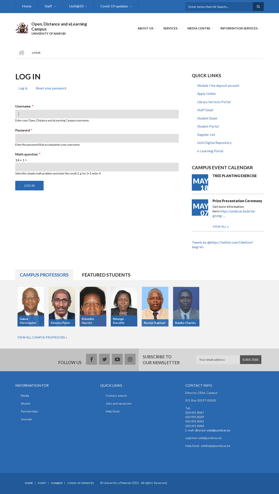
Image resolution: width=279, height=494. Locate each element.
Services (170, 28)
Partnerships (29, 411)
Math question (26, 154)
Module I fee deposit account (218, 85)
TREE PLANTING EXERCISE (235, 176)
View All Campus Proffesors (41, 337)
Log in (25, 88)
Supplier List (206, 135)
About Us (145, 28)
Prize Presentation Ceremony (237, 201)
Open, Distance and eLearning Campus (59, 26)
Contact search (116, 395)
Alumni (25, 403)
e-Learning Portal (210, 151)
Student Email (207, 118)
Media (25, 395)
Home (26, 6)
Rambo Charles (185, 323)
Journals (26, 419)
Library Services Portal (214, 102)
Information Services (239, 28)
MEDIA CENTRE (198, 28)
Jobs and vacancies (119, 403)
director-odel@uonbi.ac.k (212, 430)
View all (219, 226)
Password (22, 130)
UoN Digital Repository (214, 143)
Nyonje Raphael (154, 323)
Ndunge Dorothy (118, 321)
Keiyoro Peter (60, 323)
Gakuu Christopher (28, 321)
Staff (48, 6)
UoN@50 (76, 6)
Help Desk (113, 411)
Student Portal (208, 126)
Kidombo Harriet (88, 321)
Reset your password (51, 88)
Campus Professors (44, 274)
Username (23, 106)
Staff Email (205, 110)
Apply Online (206, 94)
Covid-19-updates (114, 6)
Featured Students (106, 274)
